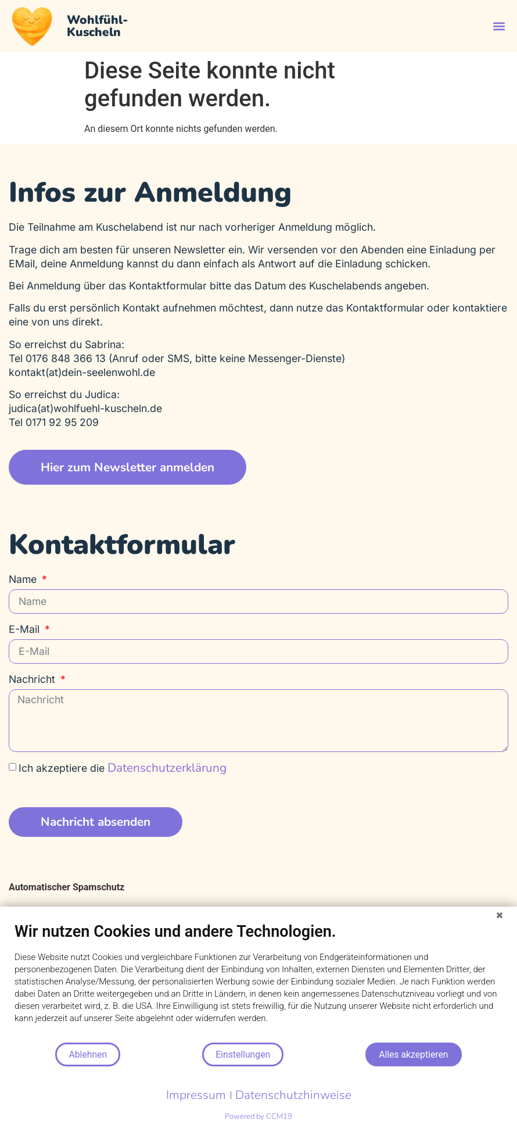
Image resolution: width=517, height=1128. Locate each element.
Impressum (196, 1095)
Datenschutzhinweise (293, 1095)
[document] (258, 982)
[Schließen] (499, 915)
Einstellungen (243, 1054)
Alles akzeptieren (413, 1054)
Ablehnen (88, 1054)
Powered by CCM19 (258, 1116)
